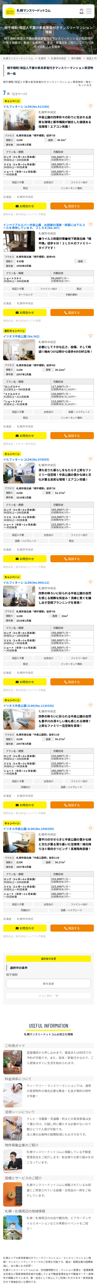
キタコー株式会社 (26, 443)
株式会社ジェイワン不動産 (31, 214)
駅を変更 (48, 984)
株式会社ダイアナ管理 (28, 320)
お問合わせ (26, 206)
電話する (74, 206)
